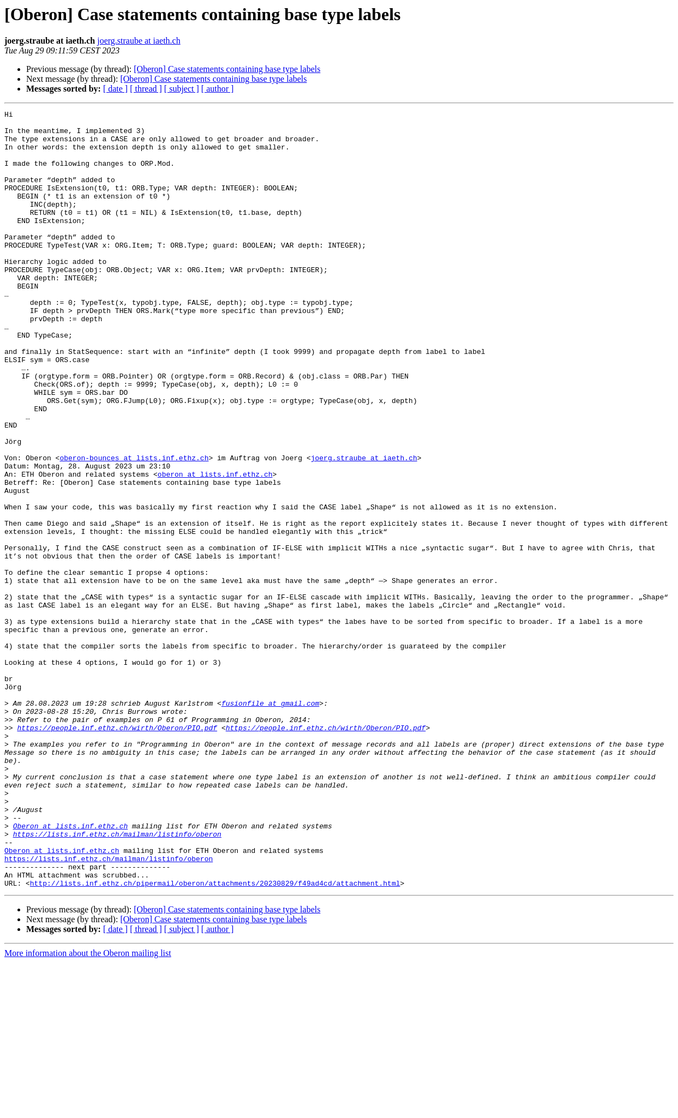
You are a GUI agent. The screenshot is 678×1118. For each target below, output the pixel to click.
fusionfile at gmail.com (270, 822)
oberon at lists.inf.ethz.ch (215, 547)
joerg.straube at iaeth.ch (139, 40)
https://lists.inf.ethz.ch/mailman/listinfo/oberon (117, 979)
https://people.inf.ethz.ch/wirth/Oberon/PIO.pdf (117, 852)
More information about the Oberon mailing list (87, 1108)
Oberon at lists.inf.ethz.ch (70, 970)
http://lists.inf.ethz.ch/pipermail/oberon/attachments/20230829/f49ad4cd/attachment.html (215, 1038)
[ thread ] (146, 88)
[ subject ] (181, 88)
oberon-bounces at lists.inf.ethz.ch (133, 528)
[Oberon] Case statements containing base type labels (227, 69)
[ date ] (115, 88)
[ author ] (217, 88)
